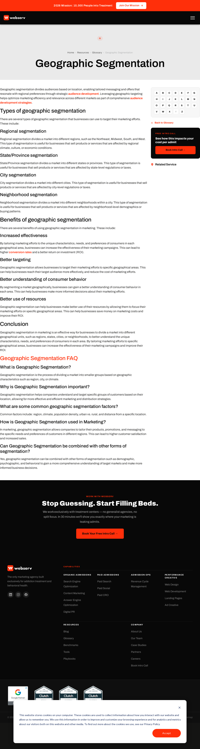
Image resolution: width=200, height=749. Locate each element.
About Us (136, 631)
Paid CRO (103, 595)
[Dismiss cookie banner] (179, 708)
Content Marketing (74, 593)
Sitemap (188, 717)
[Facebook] (26, 595)
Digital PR (69, 611)
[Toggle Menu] (192, 18)
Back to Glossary (162, 122)
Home (70, 52)
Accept (166, 733)
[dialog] (100, 721)
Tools (66, 652)
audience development (83, 93)
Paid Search (104, 581)
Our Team (136, 638)
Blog (66, 631)
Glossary (97, 52)
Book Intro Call (139, 665)
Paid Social (103, 588)
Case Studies (138, 645)
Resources (83, 52)
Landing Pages (173, 598)
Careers (135, 658)
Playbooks (69, 658)
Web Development (175, 591)
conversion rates (20, 252)
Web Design (172, 584)
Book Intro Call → (175, 150)
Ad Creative (171, 605)
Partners (136, 652)
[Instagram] (18, 595)
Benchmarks (70, 645)
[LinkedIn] (10, 595)
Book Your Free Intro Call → (100, 533)
